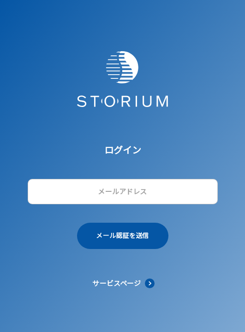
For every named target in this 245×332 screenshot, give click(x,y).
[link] (122, 283)
